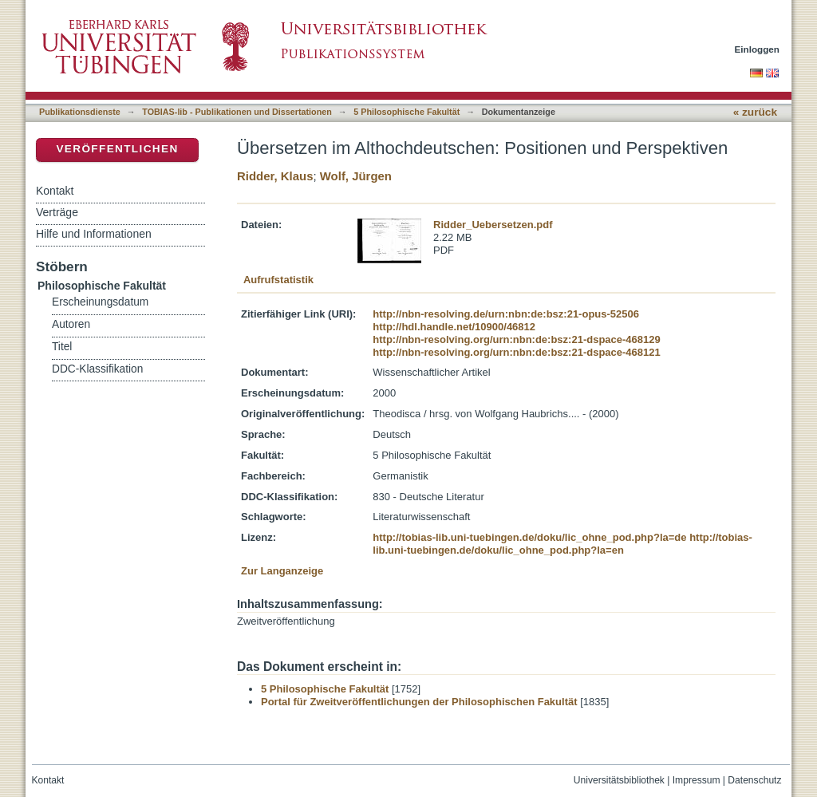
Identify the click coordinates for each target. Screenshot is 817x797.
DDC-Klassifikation (97, 369)
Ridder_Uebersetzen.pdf (493, 225)
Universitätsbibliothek (619, 780)
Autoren (71, 324)
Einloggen (757, 49)
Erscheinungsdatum (100, 302)
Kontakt (54, 190)
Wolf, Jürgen (356, 176)
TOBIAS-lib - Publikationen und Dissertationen (237, 111)
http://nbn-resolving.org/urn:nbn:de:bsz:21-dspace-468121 (516, 352)
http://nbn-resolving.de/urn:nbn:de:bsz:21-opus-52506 (506, 314)
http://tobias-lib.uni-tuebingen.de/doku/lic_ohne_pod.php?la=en (562, 543)
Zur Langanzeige (282, 571)
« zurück (755, 112)
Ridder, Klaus (275, 176)
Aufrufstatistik (278, 280)
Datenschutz (754, 780)
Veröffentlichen (117, 149)
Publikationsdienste (79, 111)
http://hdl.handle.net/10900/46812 (454, 327)
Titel (62, 347)
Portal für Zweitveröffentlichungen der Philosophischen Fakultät (419, 702)
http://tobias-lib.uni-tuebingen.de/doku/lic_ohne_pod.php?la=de (529, 537)
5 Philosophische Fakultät (406, 111)
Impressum (696, 780)
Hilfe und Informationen (94, 233)
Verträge (57, 212)
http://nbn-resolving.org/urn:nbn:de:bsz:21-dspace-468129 (516, 339)
